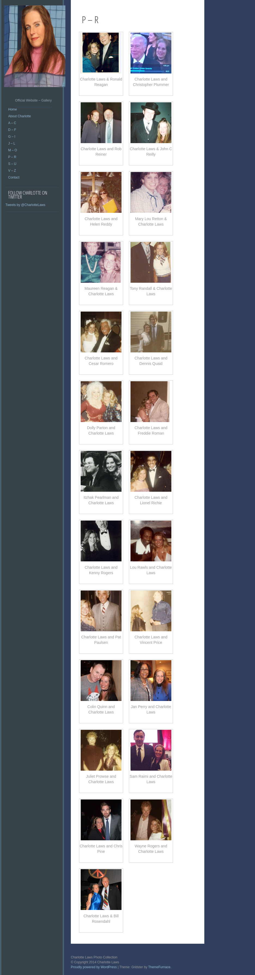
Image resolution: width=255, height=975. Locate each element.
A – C (12, 123)
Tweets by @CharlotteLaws (25, 205)
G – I (11, 137)
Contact (13, 177)
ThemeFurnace (159, 967)
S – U (12, 164)
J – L (11, 143)
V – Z (12, 171)
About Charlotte (19, 116)
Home (12, 109)
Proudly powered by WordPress (94, 967)
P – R (12, 157)
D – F (12, 130)
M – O (12, 150)
